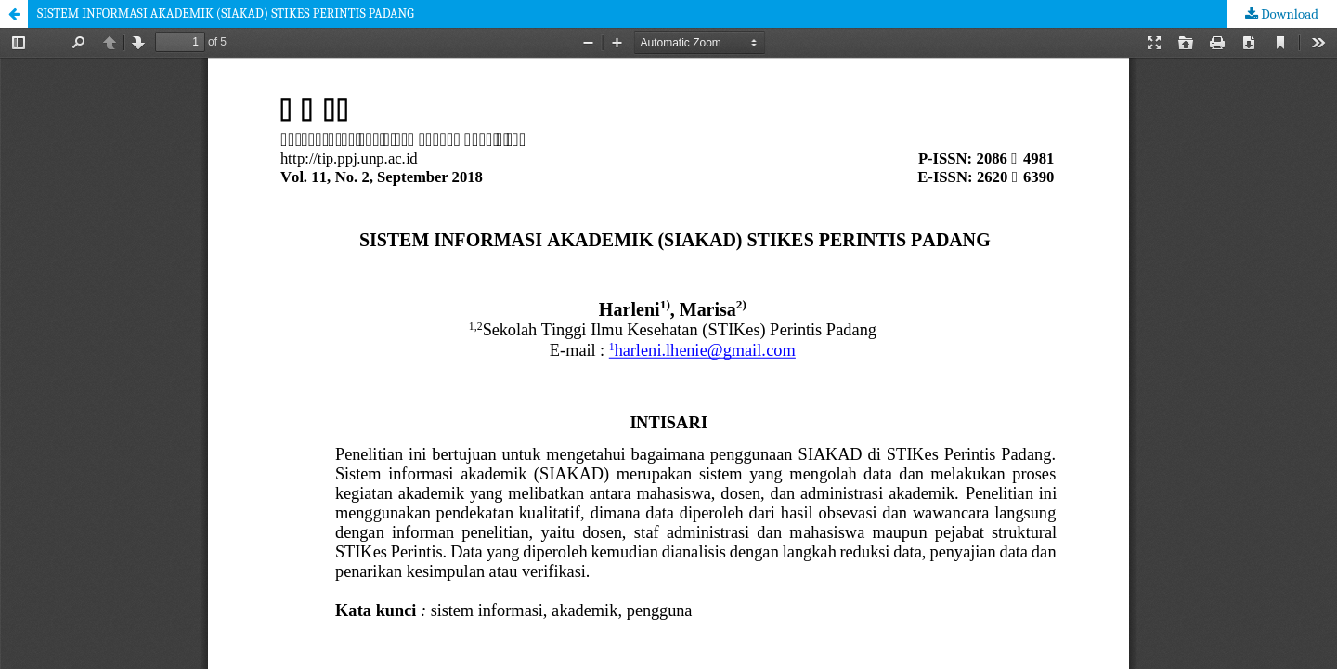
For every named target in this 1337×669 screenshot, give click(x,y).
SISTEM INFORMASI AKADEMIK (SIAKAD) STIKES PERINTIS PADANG (225, 13)
